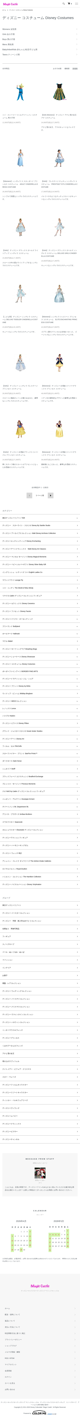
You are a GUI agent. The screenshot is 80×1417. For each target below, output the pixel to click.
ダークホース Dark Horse (12, 761)
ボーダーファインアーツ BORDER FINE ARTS (20, 671)
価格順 (67, 68)
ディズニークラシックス (11, 1124)
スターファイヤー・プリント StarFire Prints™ (19, 753)
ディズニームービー (10, 1116)
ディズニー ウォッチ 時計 (12, 853)
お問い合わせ (10, 1389)
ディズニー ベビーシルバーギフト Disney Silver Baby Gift (24, 564)
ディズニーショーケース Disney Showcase (18, 657)
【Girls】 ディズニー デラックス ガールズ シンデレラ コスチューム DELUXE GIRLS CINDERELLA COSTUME (59, 253)
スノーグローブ (8, 944)
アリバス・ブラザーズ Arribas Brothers (17, 814)
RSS (6, 1358)
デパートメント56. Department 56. (15, 807)
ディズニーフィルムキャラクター (15, 1085)
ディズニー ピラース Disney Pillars (15, 723)
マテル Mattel (7, 641)
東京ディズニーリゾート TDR (13, 518)
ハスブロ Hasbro (8, 716)
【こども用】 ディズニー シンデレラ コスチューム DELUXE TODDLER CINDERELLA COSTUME (20, 319)
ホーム (4, 10)
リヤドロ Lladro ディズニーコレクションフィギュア (22, 596)
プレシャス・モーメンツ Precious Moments (18, 784)
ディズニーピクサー (10, 1131)
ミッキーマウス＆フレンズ (12, 1030)
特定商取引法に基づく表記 (15, 1333)
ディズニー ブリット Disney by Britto (16, 686)
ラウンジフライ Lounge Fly (12, 580)
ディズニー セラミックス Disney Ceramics (18, 603)
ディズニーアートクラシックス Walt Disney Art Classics (24, 549)
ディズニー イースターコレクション (16, 913)
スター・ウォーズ (9, 1077)
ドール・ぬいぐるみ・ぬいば (13, 952)
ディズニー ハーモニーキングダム (15, 845)
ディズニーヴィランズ (10, 1108)
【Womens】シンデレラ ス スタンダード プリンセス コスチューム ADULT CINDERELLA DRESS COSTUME (20, 184)
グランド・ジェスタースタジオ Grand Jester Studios (22, 731)
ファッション (7, 960)
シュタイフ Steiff (8, 769)
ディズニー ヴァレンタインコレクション (17, 1014)
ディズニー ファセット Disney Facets (16, 611)
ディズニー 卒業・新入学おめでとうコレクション (21, 921)
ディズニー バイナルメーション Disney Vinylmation (21, 884)
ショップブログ (11, 1346)
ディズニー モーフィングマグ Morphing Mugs (19, 649)
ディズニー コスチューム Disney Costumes (21, 10)
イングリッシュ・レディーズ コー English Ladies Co (22, 572)
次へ (50, 495)
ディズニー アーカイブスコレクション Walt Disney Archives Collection (29, 533)
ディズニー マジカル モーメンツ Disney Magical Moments (24, 557)
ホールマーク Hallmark (11, 634)
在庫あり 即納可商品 (10, 929)
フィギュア (6, 936)
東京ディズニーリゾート (11, 905)
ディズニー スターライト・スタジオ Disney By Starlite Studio (26, 525)
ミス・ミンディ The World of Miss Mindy (17, 588)
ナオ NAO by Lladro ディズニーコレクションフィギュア (23, 791)
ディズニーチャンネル (10, 1139)
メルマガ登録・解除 (12, 1352)
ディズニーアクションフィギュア (15, 838)
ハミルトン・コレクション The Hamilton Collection (21, 877)
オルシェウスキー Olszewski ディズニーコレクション (22, 830)
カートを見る (10, 1383)
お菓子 (4, 975)
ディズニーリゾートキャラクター (15, 1092)
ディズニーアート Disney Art (13, 739)
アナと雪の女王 (8, 1053)
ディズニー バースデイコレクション (16, 999)
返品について (10, 1321)
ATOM (12, 1358)
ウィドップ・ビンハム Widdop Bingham (17, 693)
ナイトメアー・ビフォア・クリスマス (16, 1069)
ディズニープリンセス (10, 1038)
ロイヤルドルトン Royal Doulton (14, 869)
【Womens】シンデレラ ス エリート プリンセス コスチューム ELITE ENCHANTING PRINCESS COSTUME (59, 319)
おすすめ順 (57, 68)
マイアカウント (11, 1364)
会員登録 (8, 1371)
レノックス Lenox (9, 708)
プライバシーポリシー (13, 1340)
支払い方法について (12, 1327)
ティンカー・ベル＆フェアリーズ (15, 1100)
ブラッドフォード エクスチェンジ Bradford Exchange (22, 776)
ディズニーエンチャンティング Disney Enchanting (21, 541)
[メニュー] (76, 3)
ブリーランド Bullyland (11, 626)
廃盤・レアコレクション (11, 983)
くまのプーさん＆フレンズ (12, 1046)
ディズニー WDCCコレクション (14, 701)
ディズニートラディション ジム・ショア (17, 679)
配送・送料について (12, 1314)
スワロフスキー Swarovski (12, 822)
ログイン (8, 1377)
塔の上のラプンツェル (10, 1061)
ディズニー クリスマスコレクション (16, 1007)
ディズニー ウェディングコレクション (17, 991)
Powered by (40, 1412)
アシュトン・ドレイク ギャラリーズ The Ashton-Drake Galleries (26, 861)
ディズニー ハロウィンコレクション (16, 1022)
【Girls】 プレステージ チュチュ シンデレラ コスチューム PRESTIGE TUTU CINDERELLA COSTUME (59, 184)
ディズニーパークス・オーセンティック (17, 619)
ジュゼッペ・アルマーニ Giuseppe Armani (18, 799)
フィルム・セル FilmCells (12, 746)
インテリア (6, 968)
